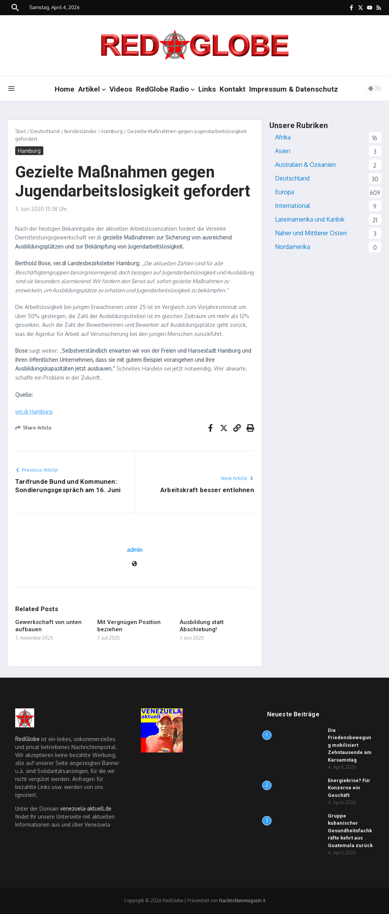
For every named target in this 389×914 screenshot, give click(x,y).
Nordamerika (292, 246)
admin (134, 549)
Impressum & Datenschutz (293, 89)
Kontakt (232, 89)
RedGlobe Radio (165, 89)
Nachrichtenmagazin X (242, 900)
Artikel (92, 89)
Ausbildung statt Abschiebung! (202, 626)
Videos (120, 89)
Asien (282, 151)
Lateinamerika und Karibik (310, 219)
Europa (284, 192)
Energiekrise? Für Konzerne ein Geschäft (349, 788)
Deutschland (45, 131)
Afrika (283, 137)
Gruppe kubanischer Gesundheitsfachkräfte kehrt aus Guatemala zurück (350, 830)
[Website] (134, 564)
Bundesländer (80, 131)
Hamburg (112, 131)
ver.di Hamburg (33, 411)
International (292, 205)
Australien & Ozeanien (305, 164)
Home (64, 89)
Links (207, 89)
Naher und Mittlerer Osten (311, 233)
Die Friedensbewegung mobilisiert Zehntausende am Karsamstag (350, 745)
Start (20, 131)
